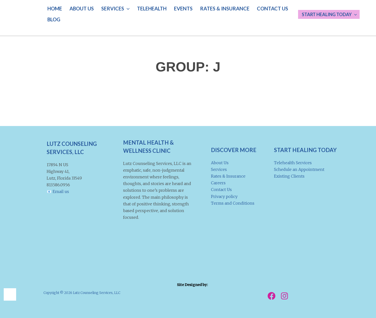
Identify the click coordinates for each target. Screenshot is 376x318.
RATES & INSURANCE (205, 14)
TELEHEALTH (139, 14)
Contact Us (221, 189)
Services (219, 169)
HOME (53, 14)
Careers (218, 182)
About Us (220, 162)
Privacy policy (224, 196)
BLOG (276, 14)
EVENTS (167, 14)
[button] (118, 14)
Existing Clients (289, 176)
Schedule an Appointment (299, 169)
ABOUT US (76, 14)
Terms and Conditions (232, 203)
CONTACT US (250, 14)
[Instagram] (284, 296)
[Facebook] (271, 296)
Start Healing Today (332, 14)
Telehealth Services (293, 162)
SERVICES (107, 14)
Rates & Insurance (228, 176)
